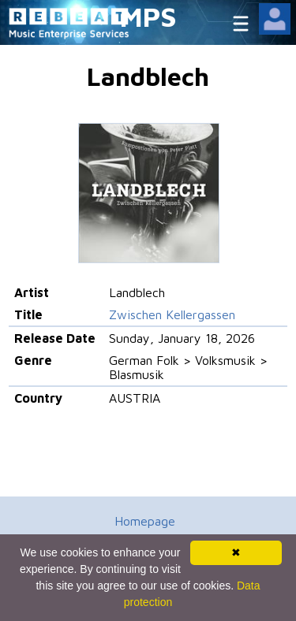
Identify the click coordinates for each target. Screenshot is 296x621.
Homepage (144, 521)
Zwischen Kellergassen (172, 314)
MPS (148, 16)
